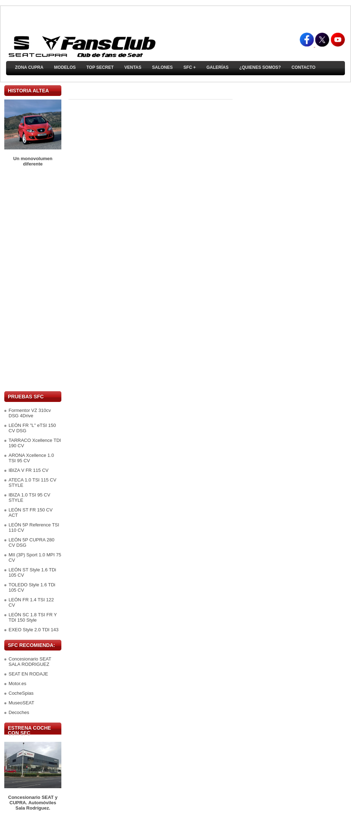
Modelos (65, 67)
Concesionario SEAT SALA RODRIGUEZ (30, 661)
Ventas (132, 67)
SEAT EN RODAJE (28, 674)
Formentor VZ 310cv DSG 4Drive (30, 413)
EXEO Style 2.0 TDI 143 (33, 629)
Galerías (218, 67)
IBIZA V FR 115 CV (29, 470)
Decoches (19, 712)
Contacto (303, 67)
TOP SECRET (99, 67)
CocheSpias (21, 693)
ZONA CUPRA (29, 67)
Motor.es (17, 683)
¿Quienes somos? (260, 67)
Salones (162, 67)
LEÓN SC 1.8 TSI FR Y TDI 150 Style (33, 617)
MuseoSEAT (21, 702)
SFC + (189, 67)
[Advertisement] (32, 279)
